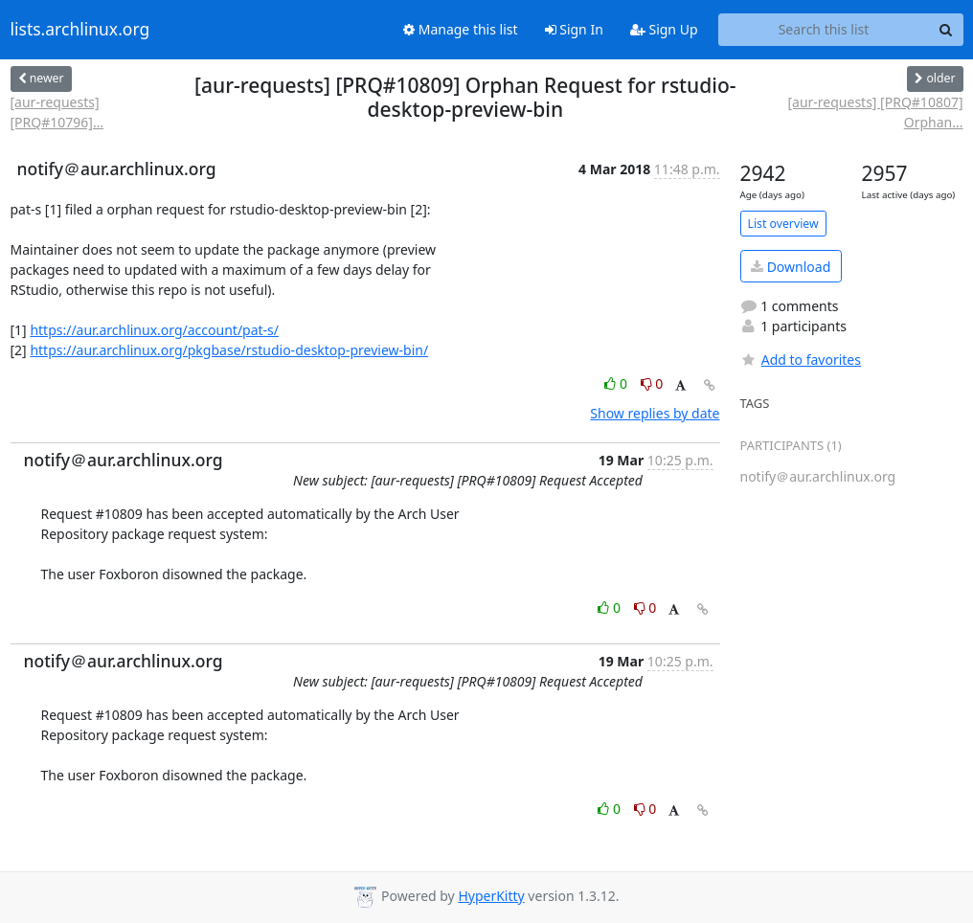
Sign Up (664, 29)
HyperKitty (491, 896)
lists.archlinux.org (80, 29)
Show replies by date (654, 413)
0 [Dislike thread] (652, 383)
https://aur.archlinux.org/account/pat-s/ (154, 330)
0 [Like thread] (617, 383)
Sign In (574, 29)
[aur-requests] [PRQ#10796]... (57, 112)
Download (790, 267)
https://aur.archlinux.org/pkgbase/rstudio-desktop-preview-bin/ (229, 350)
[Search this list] (824, 29)
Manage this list (460, 29)
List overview (783, 223)
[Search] (946, 29)
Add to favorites (800, 359)
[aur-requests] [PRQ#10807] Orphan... (874, 112)
